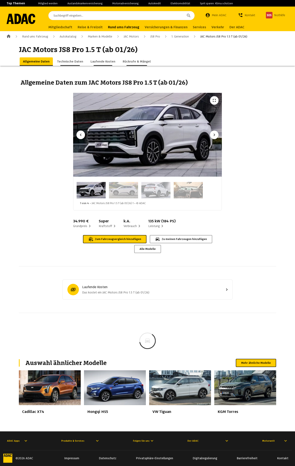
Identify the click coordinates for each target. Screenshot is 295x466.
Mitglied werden (48, 3)
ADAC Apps (17, 440)
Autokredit (154, 3)
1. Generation (176, 36)
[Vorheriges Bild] (80, 135)
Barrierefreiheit (247, 458)
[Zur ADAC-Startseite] (21, 19)
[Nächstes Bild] (214, 135)
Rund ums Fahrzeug (31, 36)
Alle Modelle (148, 249)
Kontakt (282, 458)
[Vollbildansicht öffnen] (214, 100)
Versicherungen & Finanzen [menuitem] (166, 27)
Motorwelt (275, 440)
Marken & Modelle (96, 36)
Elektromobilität (180, 3)
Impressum (71, 458)
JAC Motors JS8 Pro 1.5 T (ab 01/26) (219, 36)
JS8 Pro (151, 36)
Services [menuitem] (199, 27)
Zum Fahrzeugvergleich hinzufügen (114, 239)
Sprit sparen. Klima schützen (216, 3)
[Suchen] (188, 15)
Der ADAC (208, 440)
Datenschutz (107, 458)
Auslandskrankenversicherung (84, 3)
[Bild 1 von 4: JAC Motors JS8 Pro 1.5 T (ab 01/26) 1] (91, 190)
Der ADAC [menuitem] (236, 27)
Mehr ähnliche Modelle (256, 363)
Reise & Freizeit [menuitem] (90, 27)
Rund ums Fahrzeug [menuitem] (123, 27)
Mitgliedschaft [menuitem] (60, 27)
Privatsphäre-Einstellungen (154, 458)
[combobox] (121, 15)
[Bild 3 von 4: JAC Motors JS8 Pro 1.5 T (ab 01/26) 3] (155, 190)
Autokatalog (63, 36)
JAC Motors (127, 36)
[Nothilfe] (275, 15)
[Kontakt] (246, 15)
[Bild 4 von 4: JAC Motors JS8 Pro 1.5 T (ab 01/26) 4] (188, 190)
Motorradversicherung (125, 3)
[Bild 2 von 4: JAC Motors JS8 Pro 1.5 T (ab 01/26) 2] (123, 190)
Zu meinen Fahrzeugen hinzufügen (181, 239)
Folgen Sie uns (143, 440)
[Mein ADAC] (216, 15)
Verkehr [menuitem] (217, 27)
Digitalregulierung (205, 458)
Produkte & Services (80, 440)
